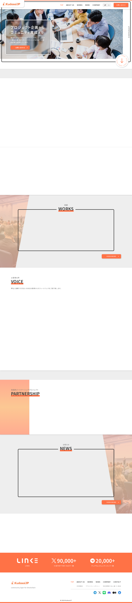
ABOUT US (70, 5)
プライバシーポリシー (93, 586)
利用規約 (80, 586)
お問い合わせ (121, 5)
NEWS (87, 5)
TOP (61, 5)
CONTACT (117, 582)
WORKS (79, 5)
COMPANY (96, 5)
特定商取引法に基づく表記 (112, 586)
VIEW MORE (111, 256)
